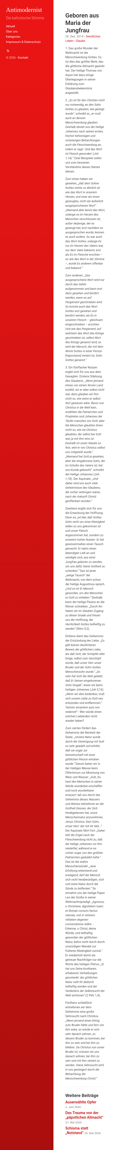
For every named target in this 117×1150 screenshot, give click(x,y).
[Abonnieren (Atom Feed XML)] (8, 51)
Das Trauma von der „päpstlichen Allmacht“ (84, 1117)
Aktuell (10, 26)
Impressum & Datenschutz (23, 42)
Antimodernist (24, 9)
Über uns (12, 31)
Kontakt (23, 57)
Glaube (80, 41)
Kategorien (13, 36)
